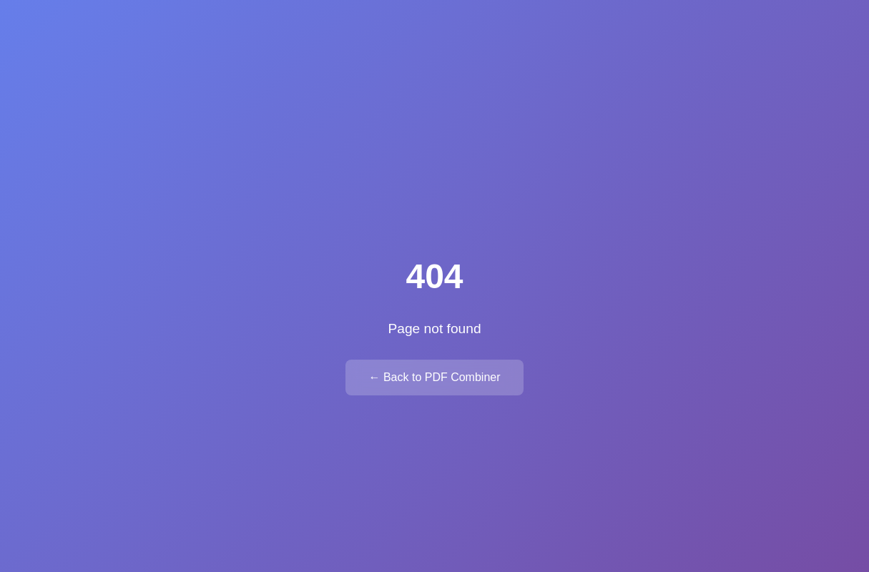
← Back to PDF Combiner (434, 377)
